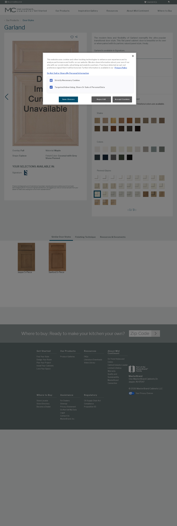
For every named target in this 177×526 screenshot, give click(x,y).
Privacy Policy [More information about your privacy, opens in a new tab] (121, 68)
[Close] (133, 56)
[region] (89, 79)
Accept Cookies (122, 99)
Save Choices (68, 99)
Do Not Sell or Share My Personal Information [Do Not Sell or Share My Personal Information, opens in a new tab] (68, 73)
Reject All (101, 99)
